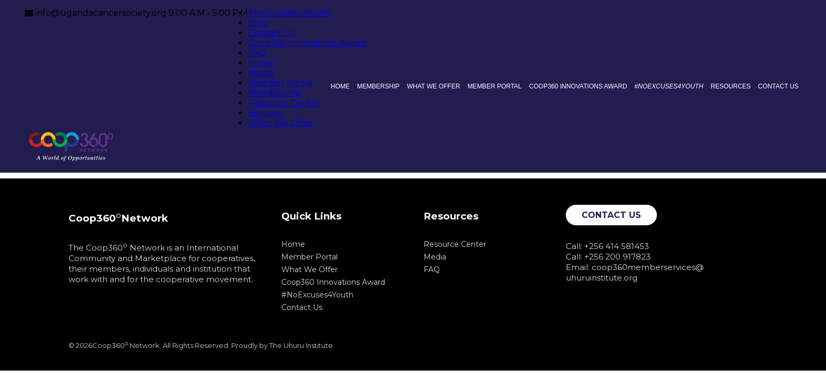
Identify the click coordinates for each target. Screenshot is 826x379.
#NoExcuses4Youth (289, 13)
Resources (731, 86)
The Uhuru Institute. (302, 345)
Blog (258, 23)
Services (265, 113)
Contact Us (271, 33)
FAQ (257, 53)
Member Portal (280, 83)
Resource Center (284, 103)
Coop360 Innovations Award (307, 43)
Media (260, 73)
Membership (274, 93)
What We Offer (280, 123)
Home (261, 63)
